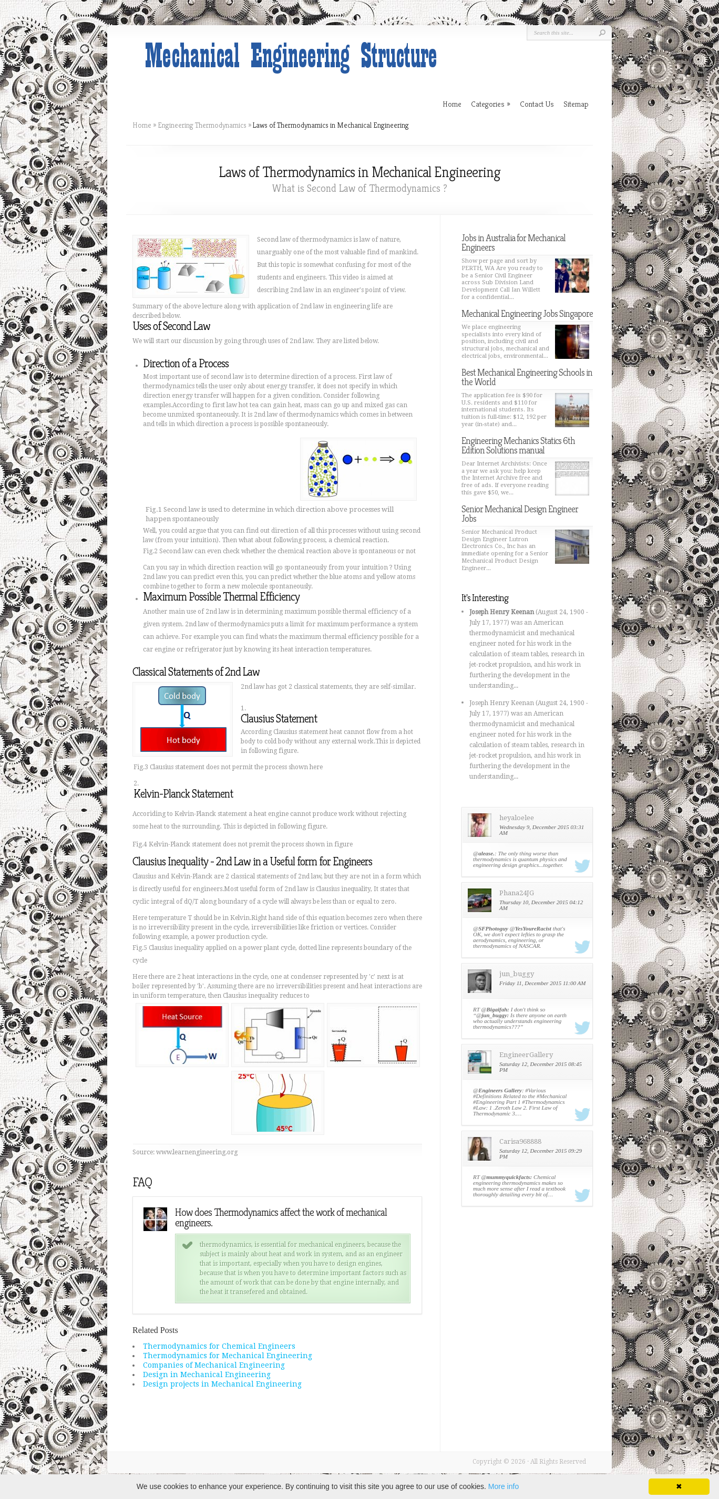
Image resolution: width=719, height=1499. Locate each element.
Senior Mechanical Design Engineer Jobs (519, 513)
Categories (490, 104)
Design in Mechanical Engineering (207, 1374)
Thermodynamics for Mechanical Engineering (227, 1355)
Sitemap (576, 104)
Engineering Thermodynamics (202, 125)
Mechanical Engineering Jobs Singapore (527, 313)
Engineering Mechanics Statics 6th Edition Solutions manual (518, 445)
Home (141, 125)
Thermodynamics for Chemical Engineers (219, 1346)
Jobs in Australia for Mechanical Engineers (513, 242)
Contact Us (537, 104)
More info (503, 1486)
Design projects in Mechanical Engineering (222, 1384)
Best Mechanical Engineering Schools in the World (526, 377)
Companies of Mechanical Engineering (214, 1365)
